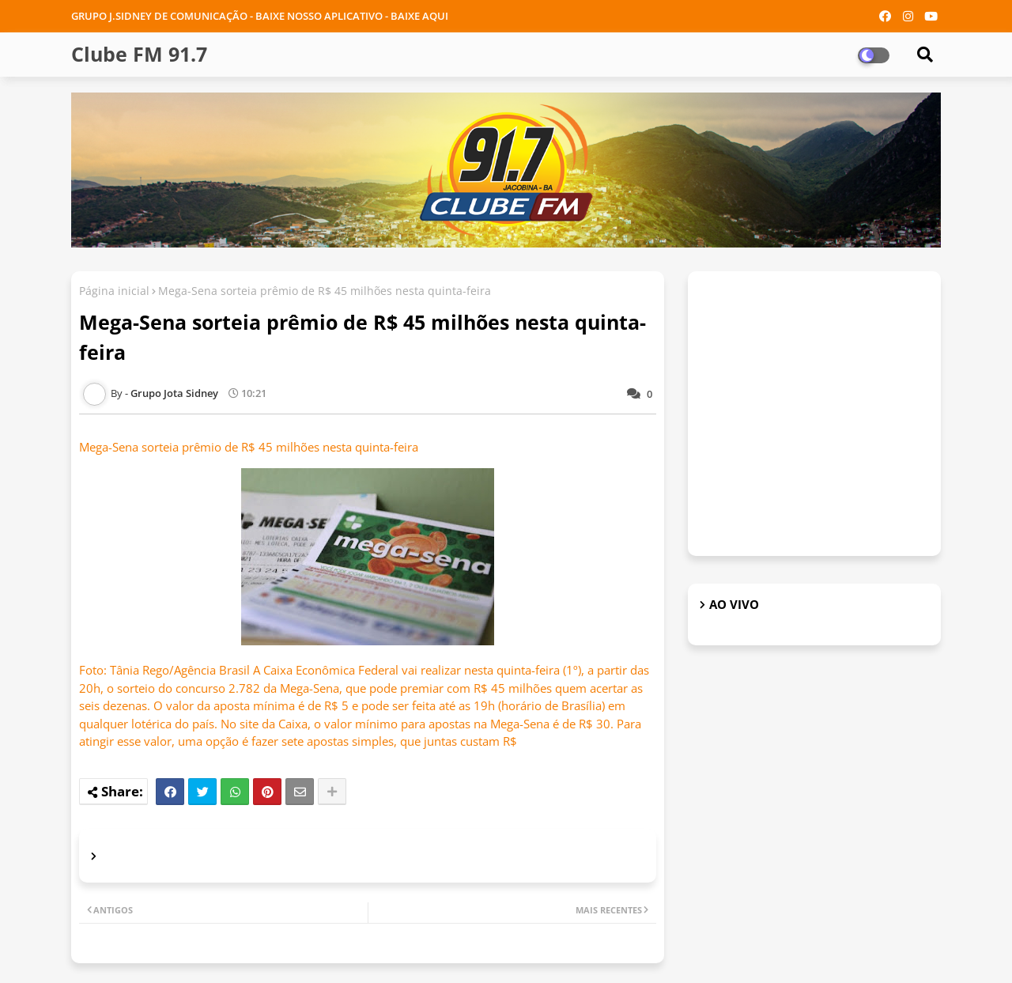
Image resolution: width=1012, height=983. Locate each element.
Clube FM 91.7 (139, 53)
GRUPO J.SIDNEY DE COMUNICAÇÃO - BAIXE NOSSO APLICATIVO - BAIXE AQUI (259, 16)
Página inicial (114, 290)
